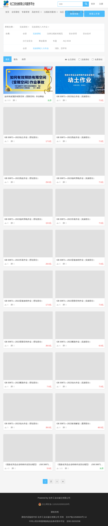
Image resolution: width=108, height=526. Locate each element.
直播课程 (83, 59)
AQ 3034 (67, 41)
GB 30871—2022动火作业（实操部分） (74, 382)
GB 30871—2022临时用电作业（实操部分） (76, 178)
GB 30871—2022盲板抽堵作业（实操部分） (76, 260)
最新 (7, 59)
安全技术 (87, 33)
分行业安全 (28, 41)
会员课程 (70, 59)
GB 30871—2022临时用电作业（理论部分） (23, 219)
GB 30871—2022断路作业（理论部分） (21, 382)
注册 (101, 4)
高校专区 (37, 12)
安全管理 (73, 33)
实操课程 (25, 27)
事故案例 (43, 41)
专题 (55, 41)
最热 (16, 59)
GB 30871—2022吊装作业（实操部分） (74, 219)
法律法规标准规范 (55, 33)
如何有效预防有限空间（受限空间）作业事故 (24, 96)
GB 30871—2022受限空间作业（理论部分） (23, 342)
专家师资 (26, 12)
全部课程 (15, 12)
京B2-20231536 (73, 521)
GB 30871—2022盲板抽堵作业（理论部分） (23, 301)
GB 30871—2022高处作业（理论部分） (21, 178)
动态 (63, 12)
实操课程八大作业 (41, 27)
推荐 (24, 59)
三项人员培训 (74, 12)
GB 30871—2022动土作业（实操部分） (74, 96)
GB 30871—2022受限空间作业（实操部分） (76, 301)
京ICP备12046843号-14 (76, 517)
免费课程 (97, 59)
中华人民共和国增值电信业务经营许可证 (47, 521)
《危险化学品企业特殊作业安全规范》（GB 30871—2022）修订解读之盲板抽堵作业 (41, 464)
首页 (7, 12)
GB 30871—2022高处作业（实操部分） (74, 137)
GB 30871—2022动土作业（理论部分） (21, 137)
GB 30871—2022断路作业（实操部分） (74, 342)
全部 (25, 33)
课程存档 (55, 512)
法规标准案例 (51, 12)
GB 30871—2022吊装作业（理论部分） (21, 260)
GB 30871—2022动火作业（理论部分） (21, 423)
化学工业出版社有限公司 (59, 498)
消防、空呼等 (61, 48)
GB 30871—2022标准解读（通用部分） (74, 423)
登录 (93, 4)
